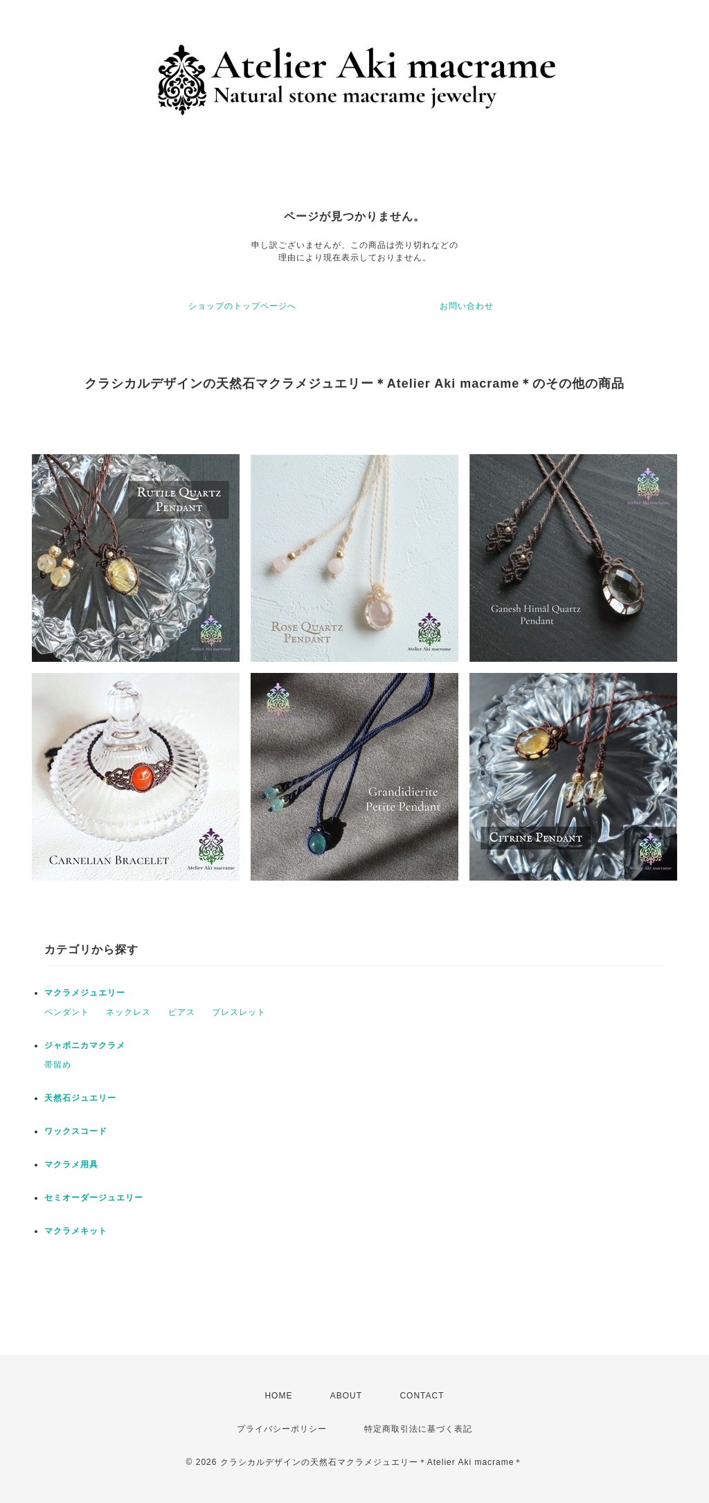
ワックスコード (75, 1131)
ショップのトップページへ (242, 306)
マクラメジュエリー (84, 993)
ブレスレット (239, 1012)
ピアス (181, 1012)
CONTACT (422, 1396)
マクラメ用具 (71, 1164)
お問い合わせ (467, 306)
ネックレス (128, 1012)
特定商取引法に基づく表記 (418, 1429)
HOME (278, 1396)
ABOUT (346, 1396)
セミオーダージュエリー (93, 1198)
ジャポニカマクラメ (84, 1045)
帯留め (57, 1065)
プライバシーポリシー (282, 1429)
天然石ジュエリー (80, 1098)
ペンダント (66, 1012)
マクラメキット (75, 1231)
